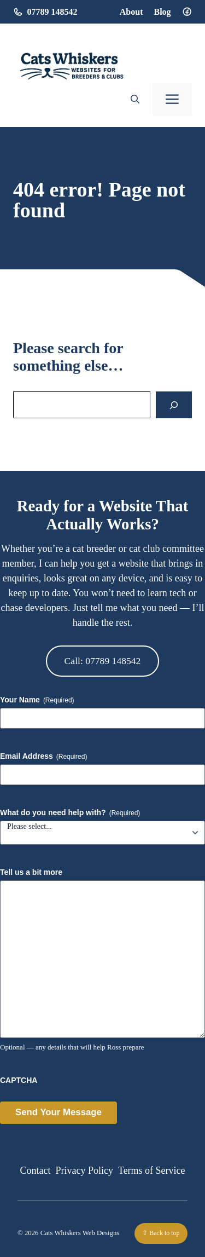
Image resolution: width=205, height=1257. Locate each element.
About (131, 11)
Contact (35, 1170)
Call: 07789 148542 (103, 660)
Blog (162, 11)
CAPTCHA (18, 1080)
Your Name (37, 700)
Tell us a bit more (31, 872)
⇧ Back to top (160, 1233)
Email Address (43, 757)
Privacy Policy (84, 1170)
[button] (135, 99)
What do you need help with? (70, 813)
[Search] (174, 404)
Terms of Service (151, 1170)
